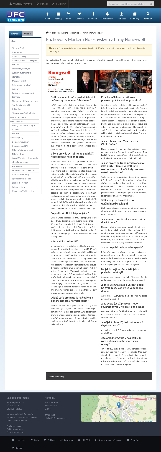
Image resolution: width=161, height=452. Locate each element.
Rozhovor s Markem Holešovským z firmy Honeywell (81, 33)
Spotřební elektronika (21, 178)
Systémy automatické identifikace (21, 74)
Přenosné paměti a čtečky (23, 170)
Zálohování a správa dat (22, 150)
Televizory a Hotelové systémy (21, 87)
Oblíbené (80, 15)
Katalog (58, 15)
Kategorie (15, 33)
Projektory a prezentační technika (23, 95)
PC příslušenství (19, 121)
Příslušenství (107, 15)
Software (16, 133)
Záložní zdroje (18, 154)
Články (53, 33)
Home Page (19, 440)
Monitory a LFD (19, 81)
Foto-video (17, 166)
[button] (119, 405)
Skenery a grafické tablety (23, 113)
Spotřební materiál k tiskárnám (21, 107)
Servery (15, 64)
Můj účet (122, 15)
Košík (34, 440)
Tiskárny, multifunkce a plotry (25, 101)
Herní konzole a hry (20, 174)
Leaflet (139, 421)
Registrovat (59, 4)
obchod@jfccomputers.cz (56, 418)
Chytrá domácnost (20, 162)
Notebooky (17, 52)
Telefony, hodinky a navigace (24, 60)
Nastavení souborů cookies (108, 440)
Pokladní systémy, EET (21, 68)
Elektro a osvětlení (20, 182)
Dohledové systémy (20, 142)
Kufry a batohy (18, 187)
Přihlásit (42, 4)
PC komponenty (19, 117)
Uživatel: (21, 4)
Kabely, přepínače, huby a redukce (23, 127)
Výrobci (27, 33)
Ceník (47, 15)
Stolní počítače (18, 48)
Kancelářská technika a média (25, 158)
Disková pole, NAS (20, 146)
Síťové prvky (17, 137)
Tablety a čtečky (19, 56)
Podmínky (134, 15)
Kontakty (148, 15)
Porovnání (92, 15)
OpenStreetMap (148, 421)
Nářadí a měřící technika (23, 191)
